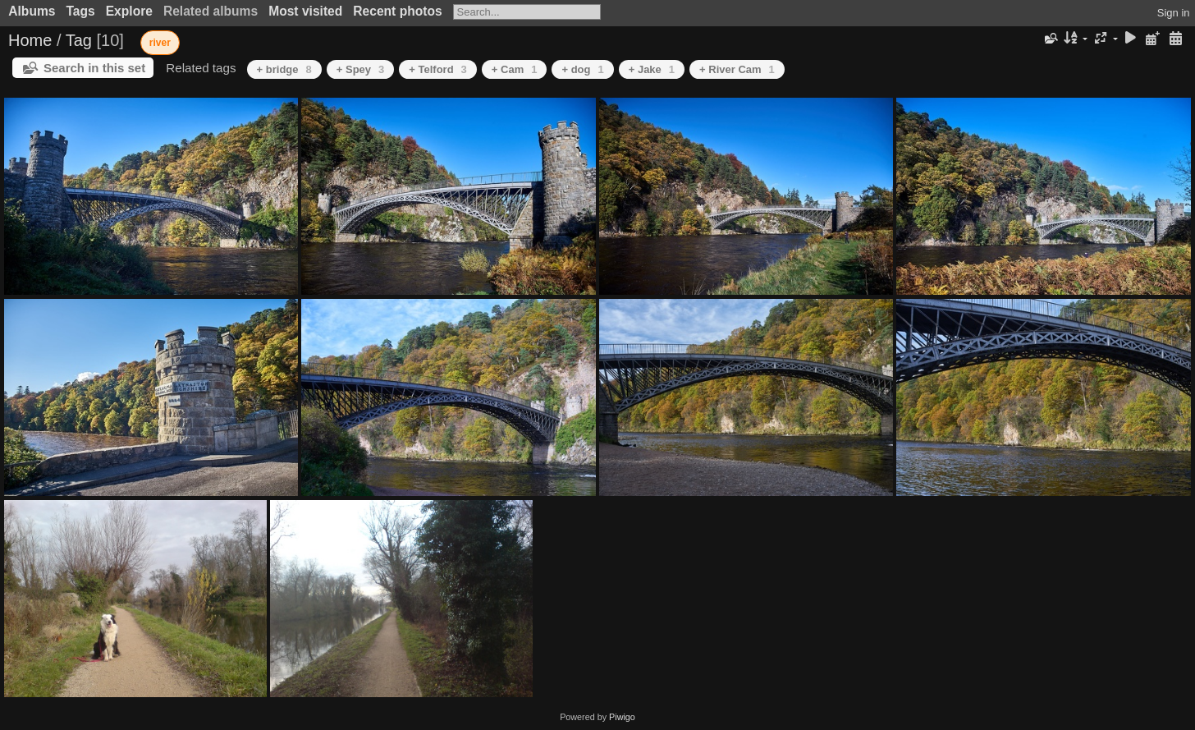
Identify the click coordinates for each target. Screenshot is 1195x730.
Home (30, 40)
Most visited (305, 11)
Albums (31, 11)
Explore (129, 11)
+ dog (582, 69)
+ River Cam (737, 69)
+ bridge (284, 69)
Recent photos (397, 11)
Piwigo (622, 717)
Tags (80, 11)
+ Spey (361, 69)
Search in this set (94, 68)
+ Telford (438, 69)
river (160, 42)
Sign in (1173, 13)
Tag (79, 40)
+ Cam (515, 69)
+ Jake (652, 69)
